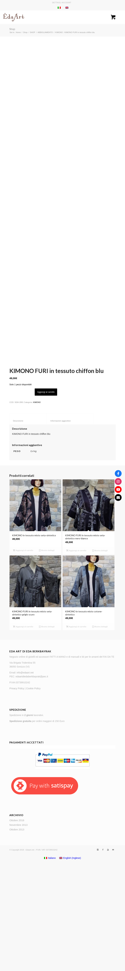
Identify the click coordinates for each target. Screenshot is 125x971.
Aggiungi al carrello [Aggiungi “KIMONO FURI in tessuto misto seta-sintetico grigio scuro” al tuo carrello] (23, 730)
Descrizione (28, 525)
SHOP (32, 32)
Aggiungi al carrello (46, 496)
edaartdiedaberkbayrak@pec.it (32, 780)
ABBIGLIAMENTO (45, 32)
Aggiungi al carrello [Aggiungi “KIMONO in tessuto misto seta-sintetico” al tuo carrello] (23, 654)
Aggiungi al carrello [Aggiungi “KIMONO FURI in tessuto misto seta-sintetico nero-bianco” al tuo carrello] (76, 654)
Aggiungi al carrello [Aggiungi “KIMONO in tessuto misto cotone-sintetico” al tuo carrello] (76, 730)
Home (18, 32)
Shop (12, 28)
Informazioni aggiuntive (70, 525)
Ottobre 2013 (16, 933)
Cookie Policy (33, 792)
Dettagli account (61, 3)
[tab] (28, 523)
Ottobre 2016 (16, 924)
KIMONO (59, 32)
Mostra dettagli (46, 654)
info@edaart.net (25, 777)
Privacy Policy (16, 792)
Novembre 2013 (18, 929)
